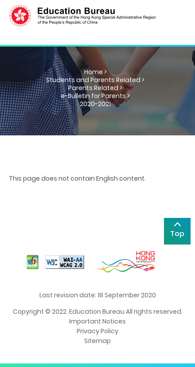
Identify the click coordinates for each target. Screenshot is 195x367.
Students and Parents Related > (95, 80)
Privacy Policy (97, 331)
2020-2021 (95, 104)
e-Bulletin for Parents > (95, 96)
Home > (95, 72)
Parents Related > (95, 88)
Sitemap (97, 340)
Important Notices (97, 321)
